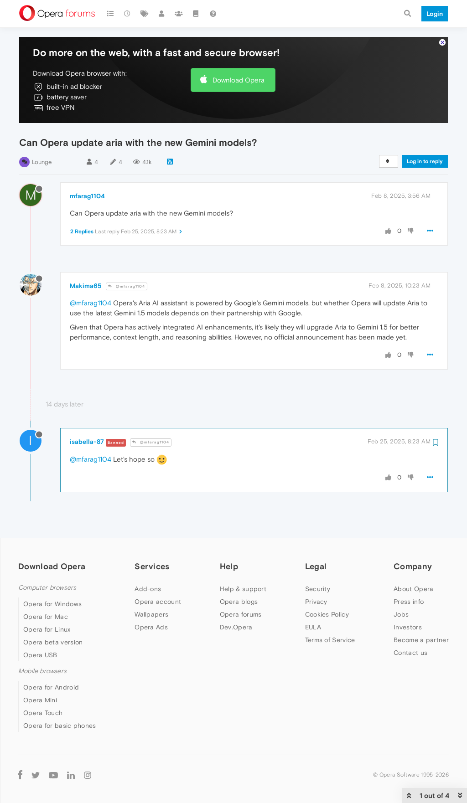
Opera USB (40, 655)
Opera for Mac (45, 616)
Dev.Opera (236, 627)
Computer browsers (47, 588)
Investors (408, 627)
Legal (316, 566)
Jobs (401, 614)
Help (229, 566)
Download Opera (239, 80)
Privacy (316, 601)
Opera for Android (51, 687)
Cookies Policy (327, 614)
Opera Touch (42, 712)
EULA (313, 627)
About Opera (413, 588)
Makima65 (86, 285)
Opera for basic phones (59, 725)
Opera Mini (40, 700)
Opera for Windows (52, 603)
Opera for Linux (47, 629)
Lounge (42, 162)
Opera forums (241, 614)
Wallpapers (151, 614)
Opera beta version (53, 642)
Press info (409, 601)
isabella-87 (87, 441)
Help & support (243, 588)
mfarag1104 (87, 196)
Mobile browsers (42, 671)
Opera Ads (151, 627)
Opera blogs (239, 601)
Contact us (410, 652)
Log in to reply (425, 161)
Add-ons (148, 588)
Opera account (158, 601)
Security (317, 588)
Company (413, 566)
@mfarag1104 (126, 286)
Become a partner (421, 639)
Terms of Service (330, 639)
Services (152, 566)
